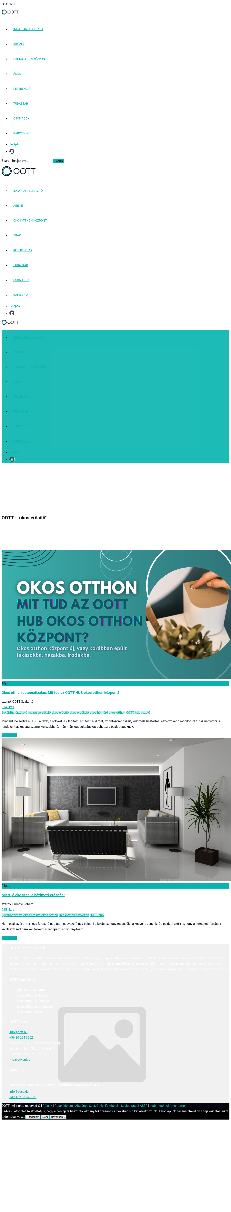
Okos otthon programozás (35, 1006)
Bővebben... (58, 1116)
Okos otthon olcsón (30, 1012)
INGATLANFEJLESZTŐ (28, 29)
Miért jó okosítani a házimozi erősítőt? (33, 895)
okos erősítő (60, 712)
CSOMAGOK (21, 118)
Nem (45, 1116)
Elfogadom (33, 1116)
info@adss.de (19, 1091)
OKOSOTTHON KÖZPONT (30, 59)
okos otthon (117, 712)
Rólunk (47, 1106)
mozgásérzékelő (39, 712)
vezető (145, 712)
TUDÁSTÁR (20, 103)
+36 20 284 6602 (21, 1037)
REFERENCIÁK (22, 89)
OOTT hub (133, 712)
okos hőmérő (99, 712)
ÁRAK (17, 74)
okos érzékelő (79, 712)
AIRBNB (18, 44)
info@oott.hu (18, 1032)
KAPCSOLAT (21, 133)
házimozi (16, 915)
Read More (9, 735)
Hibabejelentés (19, 1059)
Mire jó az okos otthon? (33, 990)
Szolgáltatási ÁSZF (134, 1106)
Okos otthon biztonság (33, 995)
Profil (12, 151)
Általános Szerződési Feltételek (97, 1106)
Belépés (14, 144)
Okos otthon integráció (33, 1001)
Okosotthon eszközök (74, 915)
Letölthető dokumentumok (168, 1106)
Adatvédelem (64, 1106)
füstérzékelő (18, 712)
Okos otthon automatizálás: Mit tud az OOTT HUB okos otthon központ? (60, 693)
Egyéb (6, 712)
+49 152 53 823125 (22, 1097)
